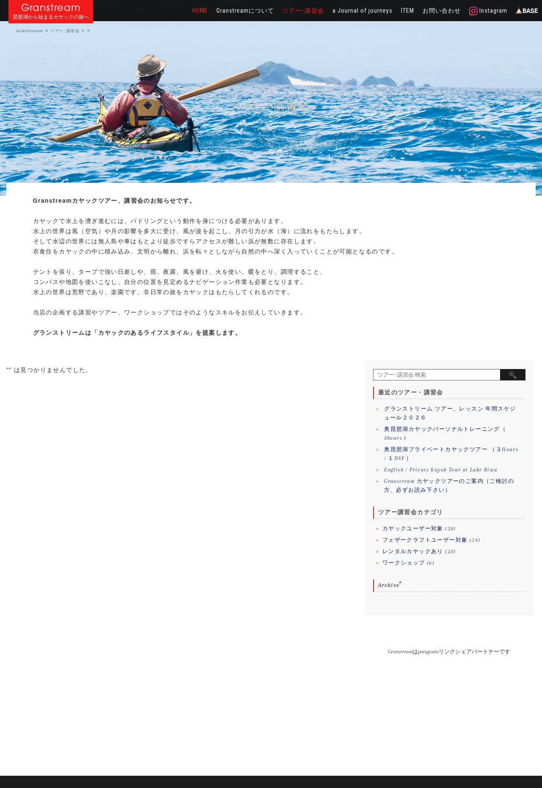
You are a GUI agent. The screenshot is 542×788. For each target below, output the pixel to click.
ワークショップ (403, 563)
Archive (389, 585)
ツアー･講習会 (303, 10)
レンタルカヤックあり (412, 551)
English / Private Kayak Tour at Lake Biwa (440, 470)
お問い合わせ (442, 10)
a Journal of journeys (362, 10)
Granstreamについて (245, 10)
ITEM (407, 10)
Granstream (51, 7)
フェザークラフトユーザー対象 (425, 540)
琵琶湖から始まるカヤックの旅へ (51, 17)
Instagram (488, 11)
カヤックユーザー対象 (412, 529)
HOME (200, 10)
